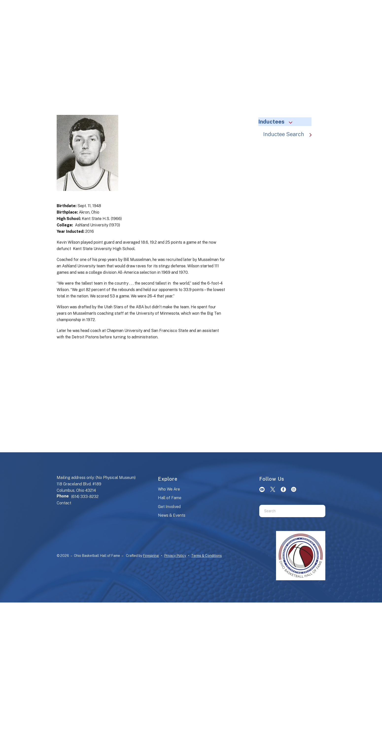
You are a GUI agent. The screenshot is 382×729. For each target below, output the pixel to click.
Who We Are (169, 489)
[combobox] (286, 511)
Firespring (151, 556)
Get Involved (169, 506)
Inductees (277, 121)
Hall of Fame (169, 497)
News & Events (171, 515)
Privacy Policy (175, 556)
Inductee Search (289, 134)
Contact (64, 503)
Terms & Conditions (206, 556)
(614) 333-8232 (85, 496)
